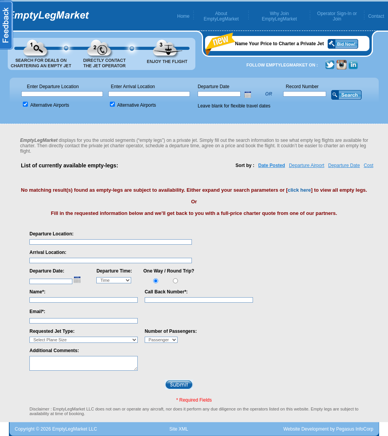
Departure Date (344, 165)
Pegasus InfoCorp (354, 429)
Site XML (178, 429)
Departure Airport (306, 165)
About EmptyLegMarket (221, 16)
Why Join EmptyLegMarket (279, 16)
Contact (376, 16)
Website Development (305, 429)
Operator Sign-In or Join (337, 16)
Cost (368, 165)
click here (299, 190)
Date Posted (271, 165)
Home (183, 16)
